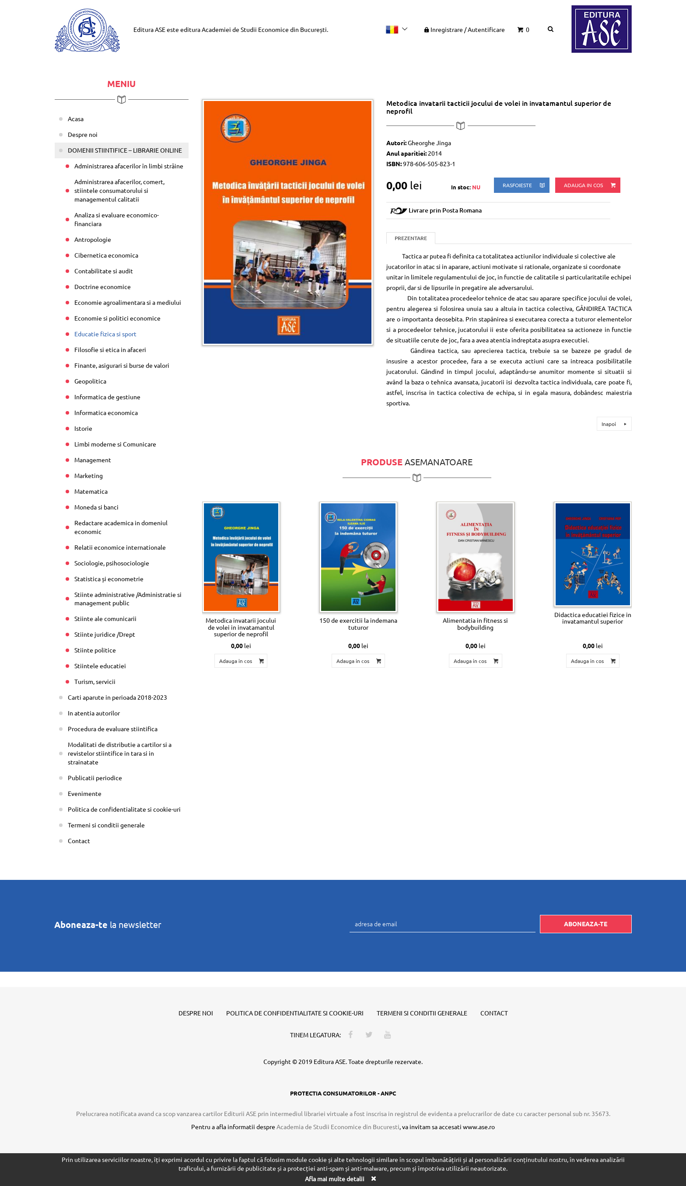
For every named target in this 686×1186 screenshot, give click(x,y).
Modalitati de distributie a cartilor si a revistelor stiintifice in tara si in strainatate (120, 753)
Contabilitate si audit (103, 271)
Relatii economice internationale (120, 547)
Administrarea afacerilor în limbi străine (128, 166)
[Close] (373, 1178)
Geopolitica (90, 381)
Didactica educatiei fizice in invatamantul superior (592, 617)
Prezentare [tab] (411, 238)
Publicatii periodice (95, 777)
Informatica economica (106, 412)
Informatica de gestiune (107, 397)
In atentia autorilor (94, 713)
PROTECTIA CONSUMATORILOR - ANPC (343, 1093)
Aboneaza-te (585, 924)
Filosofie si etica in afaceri (110, 349)
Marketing (88, 475)
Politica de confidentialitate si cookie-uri (124, 809)
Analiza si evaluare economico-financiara (116, 219)
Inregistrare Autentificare (463, 29)
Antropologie (92, 239)
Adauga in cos (590, 185)
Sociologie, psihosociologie (111, 563)
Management (92, 460)
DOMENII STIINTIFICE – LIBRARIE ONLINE (125, 150)
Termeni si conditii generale (106, 825)
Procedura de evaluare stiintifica (113, 729)
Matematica (91, 491)
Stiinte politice (95, 650)
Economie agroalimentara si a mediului (127, 302)
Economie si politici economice (117, 318)
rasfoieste (524, 185)
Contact (79, 840)
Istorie (83, 428)
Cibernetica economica (106, 255)
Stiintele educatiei (100, 666)
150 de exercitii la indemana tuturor (358, 623)
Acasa (76, 118)
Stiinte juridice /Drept (104, 634)
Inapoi (615, 424)
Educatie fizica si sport (105, 334)
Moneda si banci (96, 507)
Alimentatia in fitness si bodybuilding (475, 623)
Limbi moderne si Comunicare (115, 444)
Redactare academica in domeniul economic (121, 527)
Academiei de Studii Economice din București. (265, 29)
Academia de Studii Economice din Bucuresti (337, 1126)
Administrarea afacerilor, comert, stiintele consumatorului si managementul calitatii (119, 190)
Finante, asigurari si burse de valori (121, 365)
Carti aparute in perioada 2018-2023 (117, 697)
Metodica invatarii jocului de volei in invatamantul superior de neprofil (241, 627)
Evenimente (85, 793)
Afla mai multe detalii (334, 1179)
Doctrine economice (102, 286)
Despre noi (83, 134)
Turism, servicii (95, 681)
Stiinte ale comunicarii (105, 618)
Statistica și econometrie (109, 579)
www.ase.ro (479, 1126)
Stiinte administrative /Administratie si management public (128, 598)
